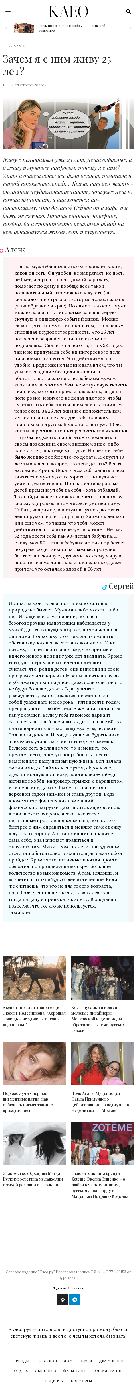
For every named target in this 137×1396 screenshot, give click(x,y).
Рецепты (54, 1381)
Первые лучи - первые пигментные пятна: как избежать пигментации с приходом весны (28, 1102)
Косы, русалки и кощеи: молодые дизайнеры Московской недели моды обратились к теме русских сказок (98, 1019)
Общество (45, 1371)
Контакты (81, 1381)
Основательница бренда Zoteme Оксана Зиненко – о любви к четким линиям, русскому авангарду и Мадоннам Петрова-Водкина (99, 1185)
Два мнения (111, 1361)
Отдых (21, 1371)
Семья (85, 1361)
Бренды (21, 1361)
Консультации (107, 1371)
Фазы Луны (74, 1371)
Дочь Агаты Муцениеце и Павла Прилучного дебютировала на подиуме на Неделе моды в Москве (100, 1102)
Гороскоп (46, 1361)
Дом (68, 1361)
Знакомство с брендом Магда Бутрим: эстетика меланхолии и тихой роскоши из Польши (33, 1179)
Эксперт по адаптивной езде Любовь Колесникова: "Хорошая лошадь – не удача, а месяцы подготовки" (34, 1016)
